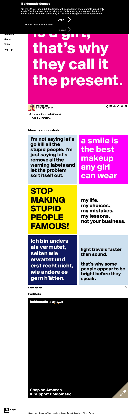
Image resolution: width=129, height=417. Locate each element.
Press (63, 413)
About (30, 413)
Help (35, 413)
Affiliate (48, 413)
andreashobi (42, 106)
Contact (70, 413)
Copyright (77, 413)
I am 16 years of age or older (39, 24)
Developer (56, 413)
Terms (91, 413)
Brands (41, 413)
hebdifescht (54, 114)
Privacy (85, 413)
